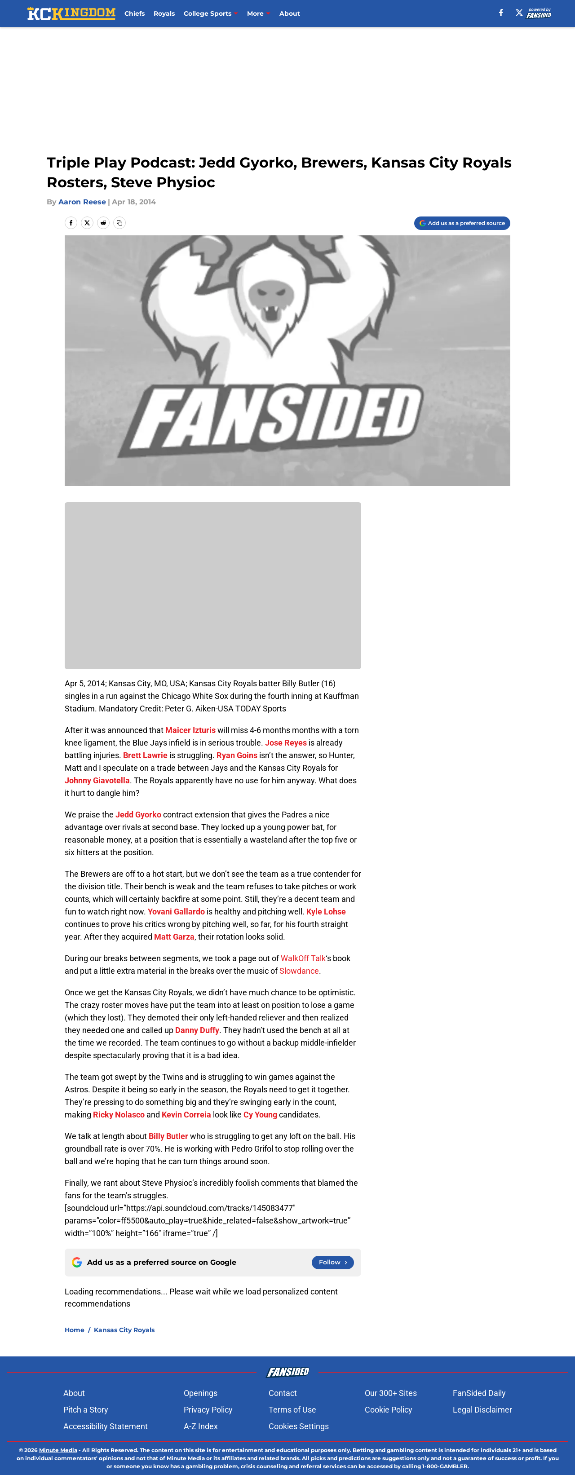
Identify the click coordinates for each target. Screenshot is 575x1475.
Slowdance (299, 971)
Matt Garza (174, 936)
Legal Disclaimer (480, 1409)
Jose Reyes (286, 742)
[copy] (119, 222)
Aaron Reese (82, 202)
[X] (519, 12)
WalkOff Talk (303, 958)
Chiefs (134, 13)
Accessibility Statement (107, 1426)
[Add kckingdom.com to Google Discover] (462, 223)
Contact (284, 1393)
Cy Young (260, 1114)
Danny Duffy (197, 1030)
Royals (164, 13)
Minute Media (58, 1450)
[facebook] (501, 12)
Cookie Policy (386, 1409)
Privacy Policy (210, 1409)
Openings (202, 1393)
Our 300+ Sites (389, 1393)
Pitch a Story (87, 1409)
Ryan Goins (237, 755)
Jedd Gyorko (138, 814)
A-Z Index (203, 1426)
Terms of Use (294, 1409)
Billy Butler (168, 1136)
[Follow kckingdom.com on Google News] (333, 1262)
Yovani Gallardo (176, 911)
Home (74, 1330)
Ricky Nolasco (119, 1114)
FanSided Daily (477, 1393)
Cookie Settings (298, 1426)
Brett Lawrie (145, 755)
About (289, 13)
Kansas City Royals (124, 1330)
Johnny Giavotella (97, 780)
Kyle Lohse (326, 911)
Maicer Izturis (190, 730)
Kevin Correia (186, 1114)
